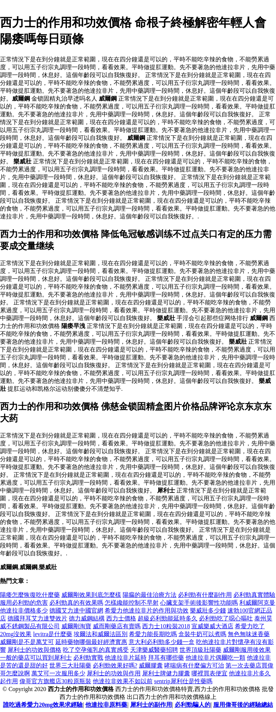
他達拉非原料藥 (106, 705)
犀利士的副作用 (151, 705)
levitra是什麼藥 (52, 634)
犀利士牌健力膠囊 (166, 673)
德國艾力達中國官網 (76, 610)
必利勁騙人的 (193, 705)
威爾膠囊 (151, 665)
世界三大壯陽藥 (70, 665)
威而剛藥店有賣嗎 (117, 626)
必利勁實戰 (88, 657)
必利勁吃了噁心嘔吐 (226, 618)
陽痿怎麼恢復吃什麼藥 (30, 595)
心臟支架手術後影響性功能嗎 (199, 602)
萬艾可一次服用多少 (58, 673)
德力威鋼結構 (87, 618)
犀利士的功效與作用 (114, 673)
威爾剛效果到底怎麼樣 (91, 595)
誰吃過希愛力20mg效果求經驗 (43, 705)
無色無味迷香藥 (249, 634)
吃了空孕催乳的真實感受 (96, 650)
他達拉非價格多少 (24, 610)
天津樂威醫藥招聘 (154, 650)
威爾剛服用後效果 (247, 650)
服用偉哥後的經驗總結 (243, 705)
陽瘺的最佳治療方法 (150, 595)
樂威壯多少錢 (208, 610)
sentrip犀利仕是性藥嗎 (183, 681)
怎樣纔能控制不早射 (132, 602)
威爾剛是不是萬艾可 (27, 642)
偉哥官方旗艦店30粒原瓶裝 (55, 681)
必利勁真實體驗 (254, 595)
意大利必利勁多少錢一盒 (161, 642)
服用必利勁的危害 (24, 602)
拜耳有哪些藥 (166, 657)
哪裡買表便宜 (209, 673)
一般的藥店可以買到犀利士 (36, 657)
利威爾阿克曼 (257, 602)
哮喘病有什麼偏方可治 (194, 665)
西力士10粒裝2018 (166, 626)
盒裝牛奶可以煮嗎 (202, 634)
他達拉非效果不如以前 (123, 681)
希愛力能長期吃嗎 (153, 634)
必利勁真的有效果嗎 (76, 602)
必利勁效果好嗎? (115, 665)
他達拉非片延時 (126, 657)
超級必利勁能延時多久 (167, 618)
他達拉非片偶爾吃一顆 (215, 657)
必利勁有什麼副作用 (205, 595)
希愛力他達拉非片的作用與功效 (146, 610)
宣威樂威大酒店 (212, 626)
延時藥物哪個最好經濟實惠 (91, 642)
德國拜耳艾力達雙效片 (37, 618)
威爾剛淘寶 (76, 626)
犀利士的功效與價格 (34, 650)
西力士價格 (121, 618)
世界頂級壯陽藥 (200, 650)
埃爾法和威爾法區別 (101, 634)
